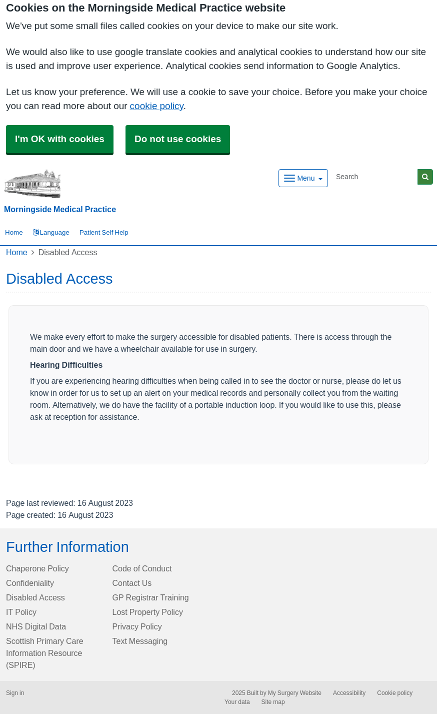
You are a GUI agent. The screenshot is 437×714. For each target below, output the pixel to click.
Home (17, 252)
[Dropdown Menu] (303, 178)
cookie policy (157, 106)
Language (51, 232)
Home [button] (14, 232)
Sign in (15, 693)
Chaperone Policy (37, 568)
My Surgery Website (295, 693)
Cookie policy (394, 693)
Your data (237, 702)
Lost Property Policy (147, 612)
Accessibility (349, 693)
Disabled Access (35, 597)
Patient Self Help (104, 232)
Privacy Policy (137, 626)
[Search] (375, 177)
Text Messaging (140, 641)
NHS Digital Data (36, 626)
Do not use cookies (177, 139)
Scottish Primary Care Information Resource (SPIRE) (45, 653)
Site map (273, 702)
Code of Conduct (142, 568)
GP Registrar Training (150, 597)
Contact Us (132, 583)
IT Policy (21, 612)
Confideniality (30, 583)
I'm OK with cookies (59, 139)
